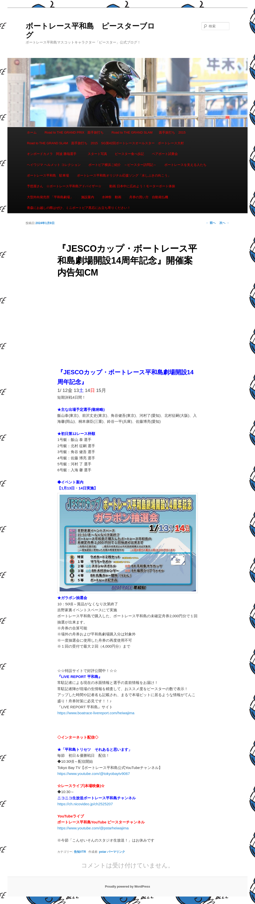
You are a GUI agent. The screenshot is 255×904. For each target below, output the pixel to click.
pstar (102, 852)
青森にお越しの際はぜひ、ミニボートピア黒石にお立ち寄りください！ (78, 208)
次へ (224, 223)
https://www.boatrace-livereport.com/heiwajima (95, 713)
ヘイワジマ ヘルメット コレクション (53, 165)
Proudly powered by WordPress (127, 886)
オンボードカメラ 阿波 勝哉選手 (53, 154)
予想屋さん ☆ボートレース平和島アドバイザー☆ (64, 186)
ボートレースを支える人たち (185, 165)
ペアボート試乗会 (165, 154)
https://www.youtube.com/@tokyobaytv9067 (93, 773)
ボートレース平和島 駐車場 (48, 175)
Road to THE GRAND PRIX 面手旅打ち (74, 132)
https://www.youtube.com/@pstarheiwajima (92, 828)
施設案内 (87, 197)
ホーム (32, 132)
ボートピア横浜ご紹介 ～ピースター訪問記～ (122, 165)
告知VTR (80, 852)
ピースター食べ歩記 (129, 154)
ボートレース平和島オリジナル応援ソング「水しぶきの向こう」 (124, 175)
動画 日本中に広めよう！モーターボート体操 (142, 186)
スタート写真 (97, 154)
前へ (211, 223)
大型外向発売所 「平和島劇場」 (50, 197)
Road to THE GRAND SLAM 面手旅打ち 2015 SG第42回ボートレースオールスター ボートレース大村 (105, 143)
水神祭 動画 (111, 197)
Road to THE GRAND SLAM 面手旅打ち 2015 (149, 132)
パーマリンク (116, 852)
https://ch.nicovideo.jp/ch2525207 (85, 804)
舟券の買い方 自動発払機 (148, 197)
